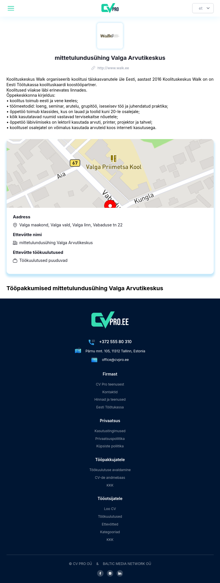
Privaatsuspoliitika (110, 438)
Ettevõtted (110, 524)
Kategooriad (110, 532)
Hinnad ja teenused (109, 399)
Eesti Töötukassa (110, 407)
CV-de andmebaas (110, 477)
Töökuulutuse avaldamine (110, 470)
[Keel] (203, 8)
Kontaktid (109, 392)
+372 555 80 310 (115, 341)
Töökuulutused (110, 516)
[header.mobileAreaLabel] (11, 8)
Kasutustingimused (110, 431)
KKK (110, 485)
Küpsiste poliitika (109, 446)
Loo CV (110, 509)
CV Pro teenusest (110, 384)
